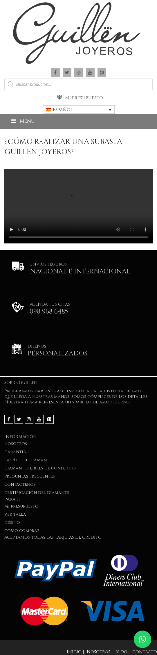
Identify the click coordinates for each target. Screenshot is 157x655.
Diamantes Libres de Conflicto (40, 468)
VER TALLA (15, 514)
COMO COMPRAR (22, 530)
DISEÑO (12, 522)
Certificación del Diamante (36, 492)
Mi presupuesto (80, 98)
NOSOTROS (15, 443)
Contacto (144, 652)
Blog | (122, 652)
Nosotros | (100, 652)
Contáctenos (20, 484)
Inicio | (75, 652)
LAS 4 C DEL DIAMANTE (28, 460)
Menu (22, 121)
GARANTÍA (15, 452)
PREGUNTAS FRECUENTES (29, 476)
